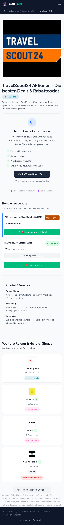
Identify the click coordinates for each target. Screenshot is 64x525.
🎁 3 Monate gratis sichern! (32, 232)
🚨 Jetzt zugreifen (32, 265)
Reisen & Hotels (29, 11)
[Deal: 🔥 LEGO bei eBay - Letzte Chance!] (32, 254)
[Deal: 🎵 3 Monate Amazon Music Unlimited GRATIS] (32, 225)
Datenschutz (38, 520)
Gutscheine (13, 11)
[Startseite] (12, 4)
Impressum (25, 520)
